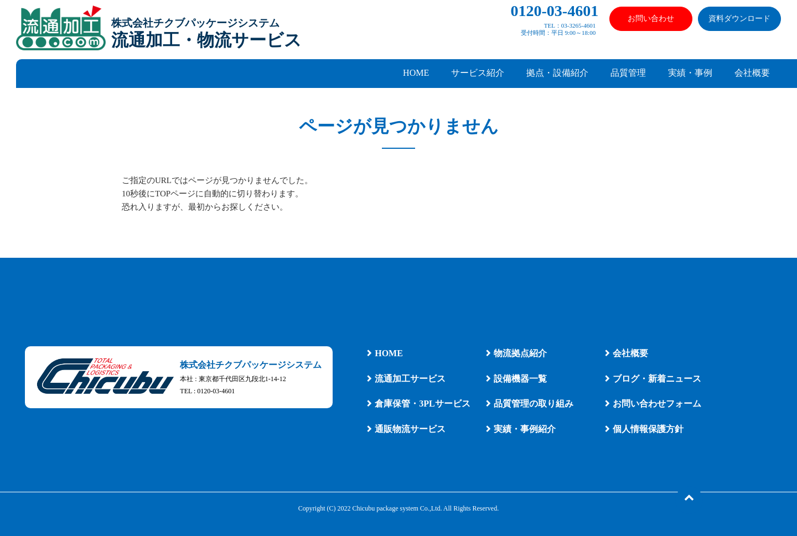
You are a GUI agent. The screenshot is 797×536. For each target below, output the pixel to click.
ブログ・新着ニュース (657, 378)
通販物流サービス (410, 429)
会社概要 (752, 72)
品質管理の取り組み (533, 403)
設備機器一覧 (520, 378)
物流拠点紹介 (520, 353)
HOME (416, 72)
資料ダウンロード (739, 18)
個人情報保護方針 (648, 429)
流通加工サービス (410, 378)
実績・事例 (690, 72)
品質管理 (628, 72)
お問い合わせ (651, 18)
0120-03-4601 (555, 10)
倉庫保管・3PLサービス (422, 403)
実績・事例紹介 (525, 429)
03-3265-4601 (578, 25)
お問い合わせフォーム (657, 403)
